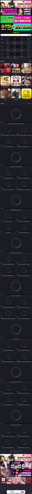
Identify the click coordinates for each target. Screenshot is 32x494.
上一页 (14, 451)
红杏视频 (8, 58)
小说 (2, 53)
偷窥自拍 (8, 49)
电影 (2, 46)
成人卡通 (21, 45)
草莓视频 (21, 56)
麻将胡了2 (7, 39)
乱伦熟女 (21, 47)
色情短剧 (15, 58)
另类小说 (15, 54)
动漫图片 (28, 49)
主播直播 (21, 43)
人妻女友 (21, 53)
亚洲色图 (15, 49)
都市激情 (8, 53)
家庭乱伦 (15, 53)
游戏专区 (28, 38)
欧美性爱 (28, 45)
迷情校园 (8, 54)
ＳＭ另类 (28, 43)
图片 (2, 50)
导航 (2, 57)
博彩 (2, 39)
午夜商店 (15, 56)
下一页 (18, 451)
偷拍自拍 (15, 45)
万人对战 (21, 38)
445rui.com (16, 33)
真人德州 (15, 38)
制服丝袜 (8, 47)
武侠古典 (28, 53)
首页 (11, 451)
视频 (2, 42)
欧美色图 (21, 49)
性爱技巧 (28, 54)
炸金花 (15, 39)
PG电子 (8, 38)
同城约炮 (8, 56)
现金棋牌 (21, 39)
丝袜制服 (15, 43)
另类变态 (28, 47)
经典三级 (15, 47)
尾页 (20, 451)
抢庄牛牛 (28, 39)
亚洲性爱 (8, 45)
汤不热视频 (28, 56)
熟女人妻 (8, 43)
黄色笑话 (21, 54)
